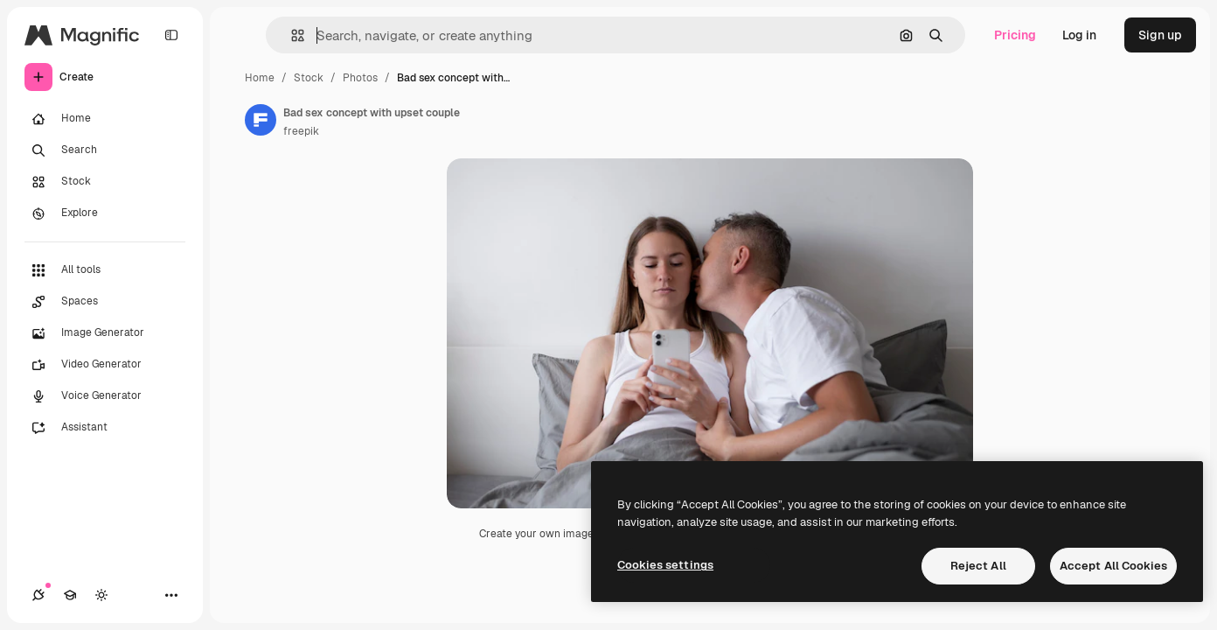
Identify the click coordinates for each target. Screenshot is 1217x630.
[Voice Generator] (104, 396)
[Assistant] (104, 428)
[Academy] (70, 595)
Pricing (1015, 35)
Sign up (1160, 35)
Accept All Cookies (1113, 565)
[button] (291, 35)
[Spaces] (104, 302)
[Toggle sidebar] (171, 35)
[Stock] (104, 182)
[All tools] (104, 270)
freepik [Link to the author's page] (301, 131)
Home (260, 78)
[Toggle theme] (101, 595)
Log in (1079, 35)
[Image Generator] (104, 333)
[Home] (104, 119)
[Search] (104, 150)
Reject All (978, 565)
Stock (308, 78)
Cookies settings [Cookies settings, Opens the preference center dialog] (665, 564)
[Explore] (104, 214)
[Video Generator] (104, 365)
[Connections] (38, 595)
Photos (360, 78)
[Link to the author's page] (260, 120)
